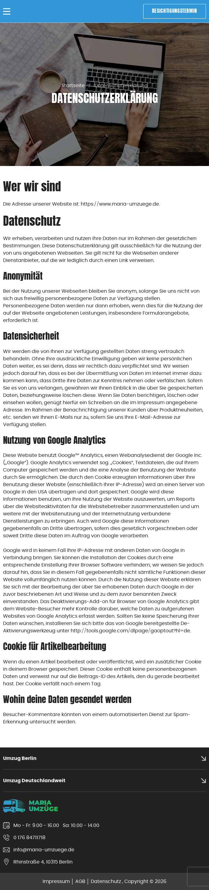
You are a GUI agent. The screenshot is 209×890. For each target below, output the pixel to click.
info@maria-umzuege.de (43, 849)
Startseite (73, 85)
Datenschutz (106, 881)
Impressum (56, 881)
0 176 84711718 (29, 837)
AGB (80, 881)
